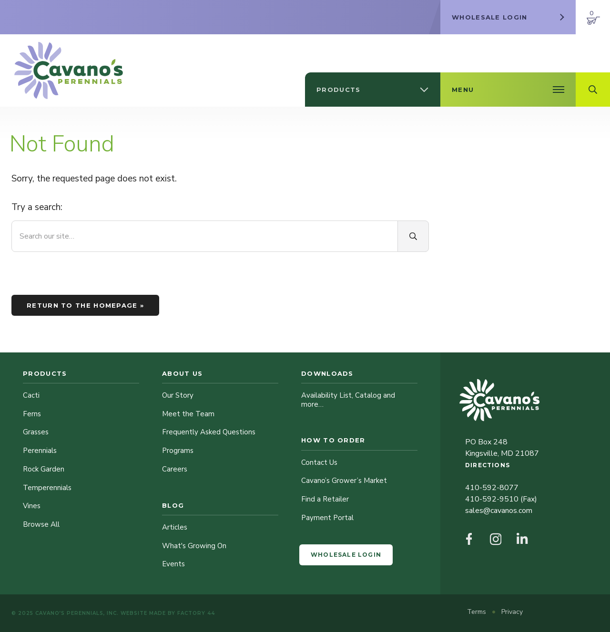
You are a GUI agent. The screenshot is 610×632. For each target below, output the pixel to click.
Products (45, 373)
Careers (174, 469)
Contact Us (319, 462)
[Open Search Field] (593, 89)
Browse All (41, 524)
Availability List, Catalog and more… (348, 400)
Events (173, 564)
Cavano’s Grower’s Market (344, 480)
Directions (487, 465)
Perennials (40, 450)
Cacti (31, 395)
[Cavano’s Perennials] (68, 70)
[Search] (413, 236)
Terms (477, 611)
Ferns (32, 414)
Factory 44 (196, 613)
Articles (174, 527)
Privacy (512, 611)
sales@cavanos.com (498, 510)
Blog (173, 505)
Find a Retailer (325, 499)
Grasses (36, 432)
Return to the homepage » (85, 305)
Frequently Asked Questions (208, 432)
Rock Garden (43, 469)
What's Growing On (194, 546)
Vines (32, 506)
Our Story (177, 395)
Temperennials (47, 487)
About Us (182, 373)
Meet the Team (188, 414)
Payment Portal (327, 517)
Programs (177, 450)
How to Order (333, 440)
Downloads (327, 373)
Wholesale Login (346, 554)
